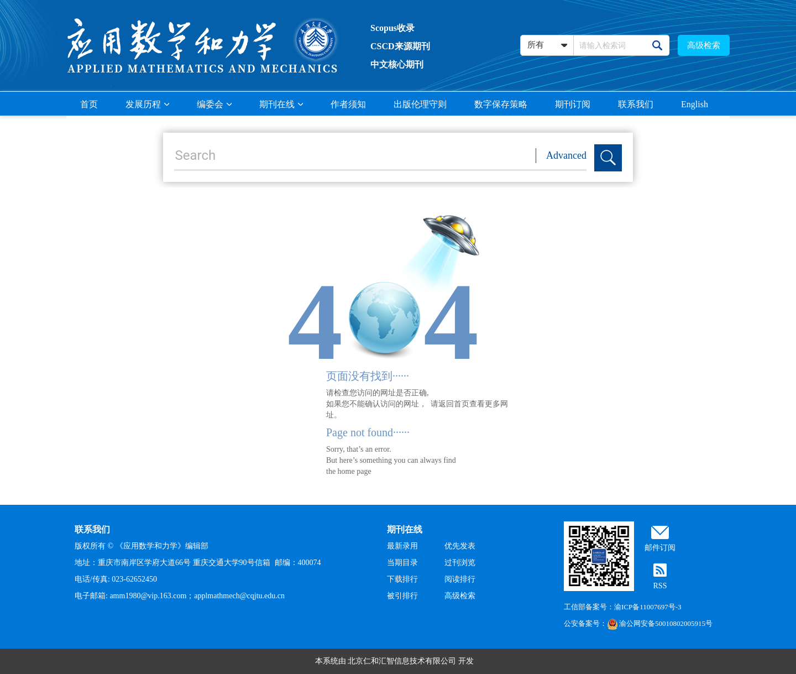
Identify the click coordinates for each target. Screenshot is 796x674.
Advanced (566, 155)
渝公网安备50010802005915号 (660, 623)
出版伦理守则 (420, 104)
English (694, 104)
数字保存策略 (500, 104)
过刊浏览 (459, 562)
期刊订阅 (572, 104)
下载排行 (402, 579)
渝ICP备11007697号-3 (648, 607)
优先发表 (459, 546)
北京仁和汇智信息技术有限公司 (402, 661)
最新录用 (402, 546)
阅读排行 (459, 579)
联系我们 (635, 104)
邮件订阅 (660, 548)
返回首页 (453, 404)
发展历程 (147, 104)
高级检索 (703, 45)
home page (354, 471)
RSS (660, 586)
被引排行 (402, 596)
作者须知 (348, 104)
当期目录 (402, 562)
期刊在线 (281, 104)
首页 (89, 104)
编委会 (214, 104)
